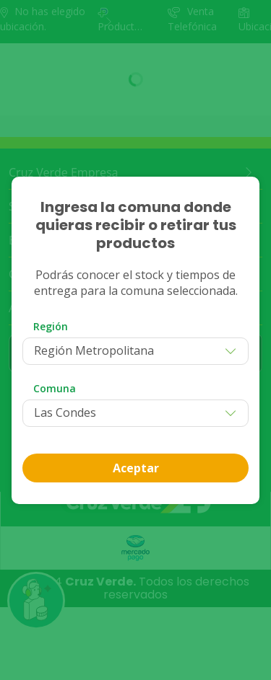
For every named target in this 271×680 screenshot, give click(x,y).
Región (50, 326)
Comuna (54, 388)
